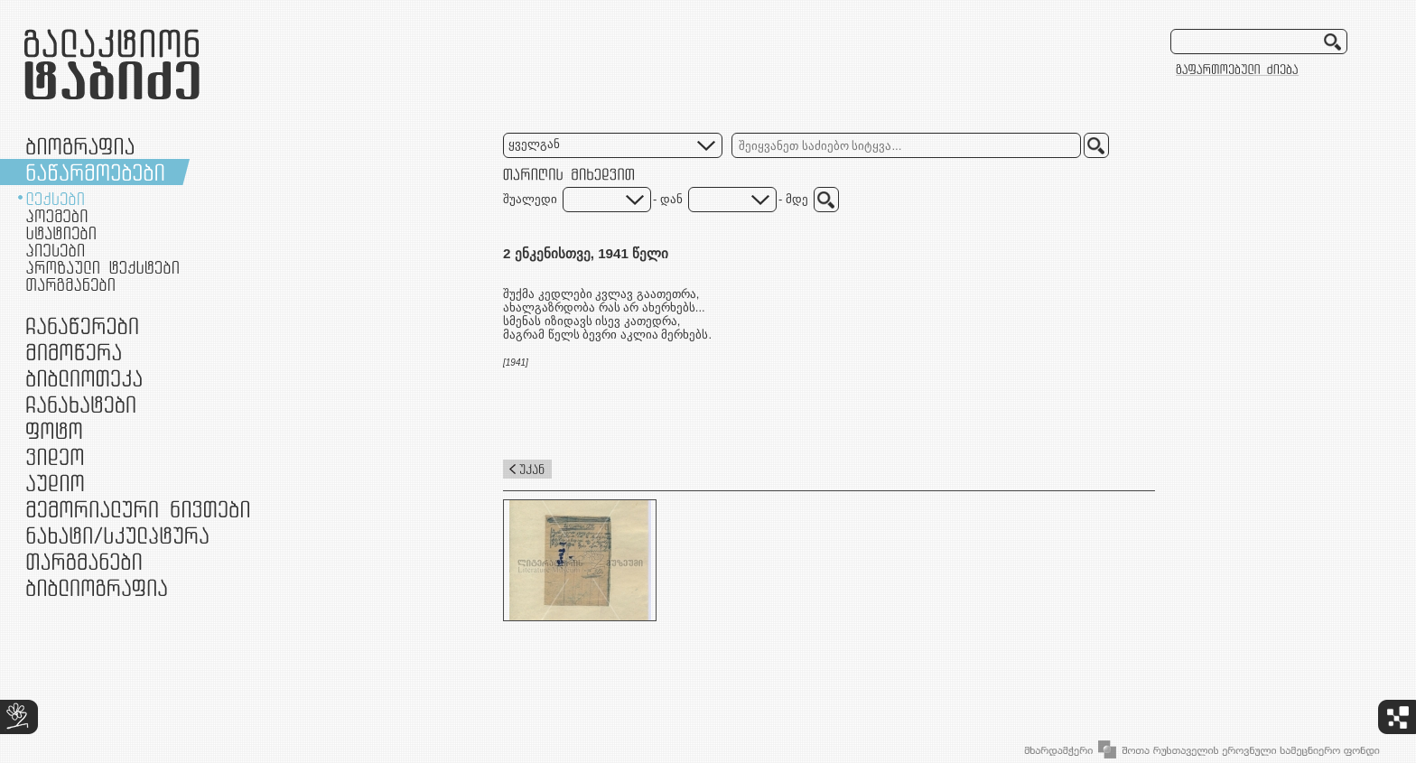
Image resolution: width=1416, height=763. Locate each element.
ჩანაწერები (82, 325)
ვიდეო (54, 456)
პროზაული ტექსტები (102, 267)
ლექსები (55, 198)
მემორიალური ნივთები (137, 509)
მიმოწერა (73, 352)
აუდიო (55, 483)
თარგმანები (70, 284)
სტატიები (61, 233)
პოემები (57, 215)
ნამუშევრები (117, 535)
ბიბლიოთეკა (84, 378)
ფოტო (54, 430)
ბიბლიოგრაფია (96, 587)
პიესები (55, 250)
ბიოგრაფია (80, 146)
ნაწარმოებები (95, 172)
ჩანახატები (80, 404)
